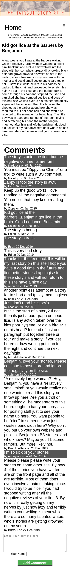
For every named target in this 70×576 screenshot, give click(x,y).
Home (13, 27)
